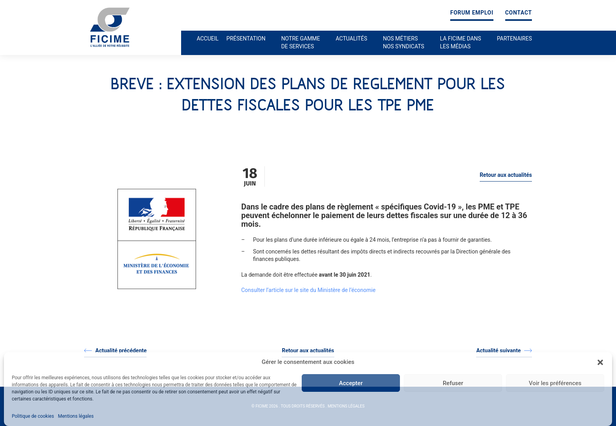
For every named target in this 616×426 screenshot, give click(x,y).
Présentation (245, 38)
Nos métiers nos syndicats (403, 42)
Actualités (351, 38)
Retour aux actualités (506, 175)
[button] (600, 362)
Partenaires (514, 38)
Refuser (453, 383)
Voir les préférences (555, 383)
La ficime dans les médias (460, 42)
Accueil (208, 38)
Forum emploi (471, 13)
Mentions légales (76, 416)
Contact (518, 13)
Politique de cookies (33, 416)
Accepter (351, 383)
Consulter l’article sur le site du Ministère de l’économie (308, 290)
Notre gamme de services (300, 42)
